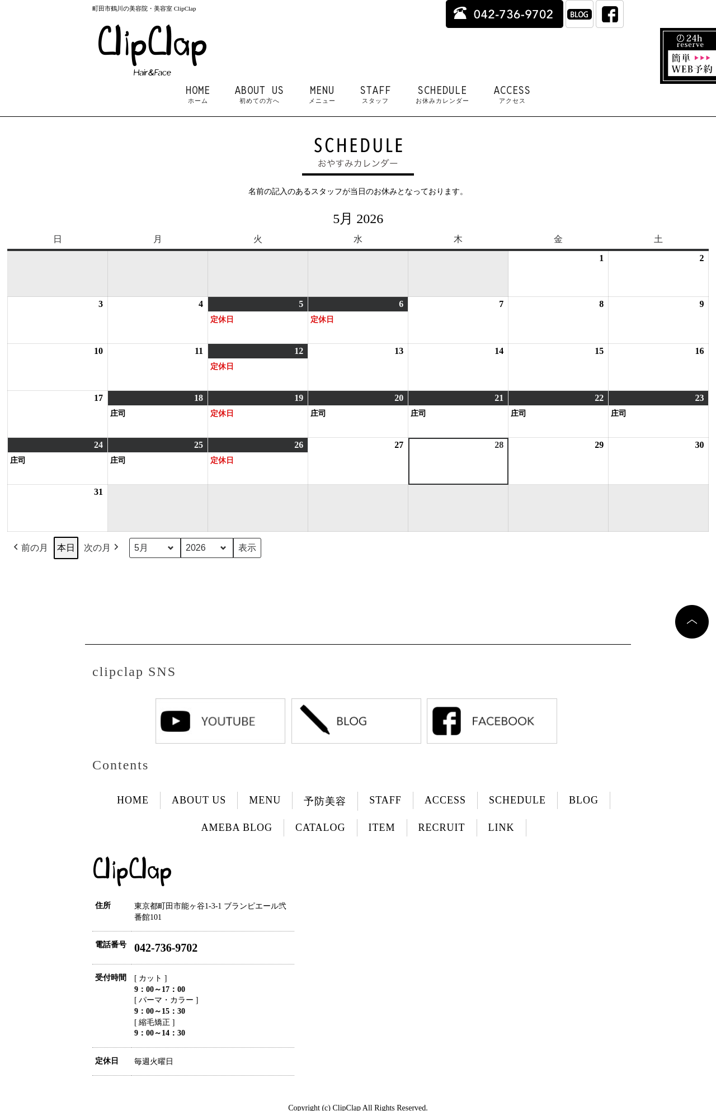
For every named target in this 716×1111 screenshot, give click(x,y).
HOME (198, 94)
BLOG (584, 800)
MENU (322, 94)
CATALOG (320, 827)
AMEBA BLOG (236, 827)
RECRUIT (441, 827)
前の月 (29, 548)
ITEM (382, 827)
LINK (501, 827)
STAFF (375, 94)
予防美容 (325, 801)
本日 (66, 547)
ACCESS (512, 94)
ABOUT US (259, 94)
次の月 (102, 548)
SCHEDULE (442, 94)
